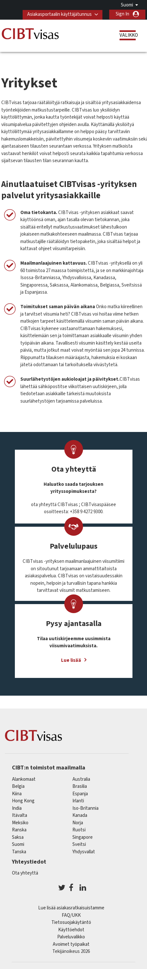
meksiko (20, 822)
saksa (18, 837)
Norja (77, 822)
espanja (80, 793)
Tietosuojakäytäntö (71, 922)
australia (81, 779)
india (17, 808)
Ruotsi (79, 829)
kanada (79, 815)
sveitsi (79, 844)
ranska (19, 829)
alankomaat (24, 779)
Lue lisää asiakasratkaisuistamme (71, 907)
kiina (17, 793)
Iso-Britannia (85, 808)
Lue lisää (71, 660)
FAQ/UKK (71, 915)
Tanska (19, 851)
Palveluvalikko (71, 936)
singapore (82, 837)
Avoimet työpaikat (71, 944)
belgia (18, 786)
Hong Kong (23, 800)
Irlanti (78, 800)
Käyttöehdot (71, 929)
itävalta (19, 815)
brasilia (79, 786)
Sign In (122, 14)
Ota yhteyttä (25, 872)
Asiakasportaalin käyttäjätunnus (58, 14)
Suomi (127, 5)
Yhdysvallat (83, 851)
